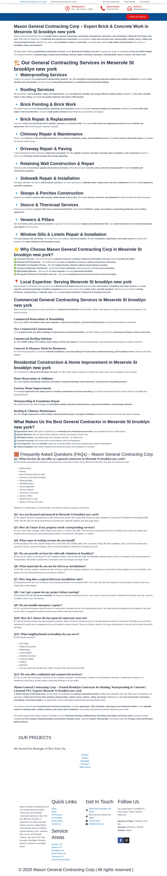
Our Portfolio (81, 17)
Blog (96, 17)
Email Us (137, 7)
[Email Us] (129, 8)
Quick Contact (113, 7)
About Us (32, 17)
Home (20, 17)
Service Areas (62, 17)
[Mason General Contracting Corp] (83, 783)
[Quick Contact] (103, 8)
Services (45, 17)
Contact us (109, 17)
